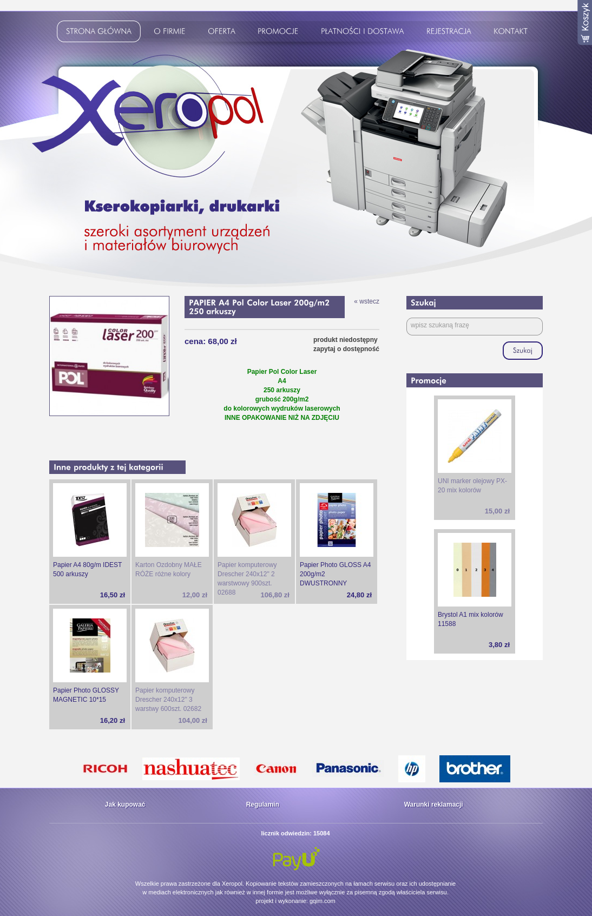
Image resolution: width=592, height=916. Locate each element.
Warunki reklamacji (433, 804)
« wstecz (366, 301)
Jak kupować (125, 804)
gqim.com (323, 901)
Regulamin (262, 804)
